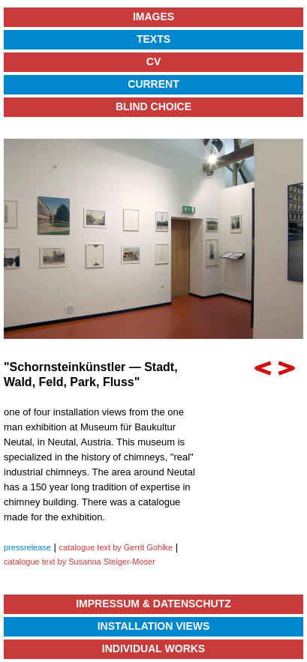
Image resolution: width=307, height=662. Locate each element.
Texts (153, 39)
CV (153, 61)
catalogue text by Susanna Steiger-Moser (79, 561)
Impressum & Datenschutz (153, 604)
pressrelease (27, 547)
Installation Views (154, 626)
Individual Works (153, 649)
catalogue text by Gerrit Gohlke (116, 547)
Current (153, 84)
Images (153, 16)
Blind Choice (153, 106)
